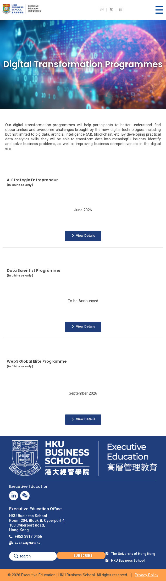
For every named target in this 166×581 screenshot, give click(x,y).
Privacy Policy (146, 575)
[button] (83, 236)
